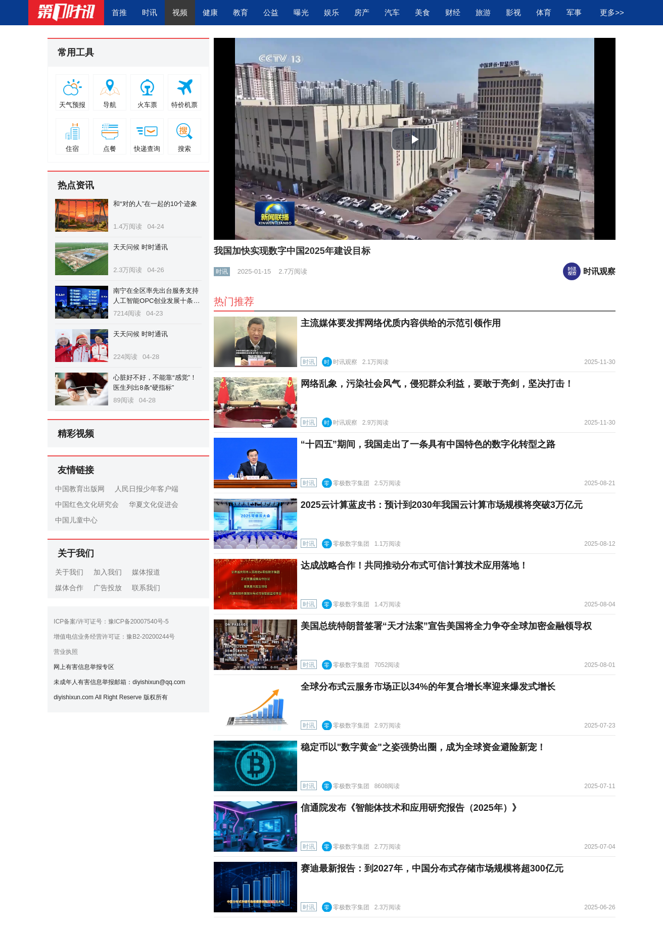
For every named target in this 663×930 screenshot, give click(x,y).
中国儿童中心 (76, 520)
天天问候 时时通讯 (140, 247)
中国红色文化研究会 (87, 504)
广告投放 (107, 588)
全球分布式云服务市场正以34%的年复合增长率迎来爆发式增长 (428, 687)
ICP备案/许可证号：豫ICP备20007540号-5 (111, 621)
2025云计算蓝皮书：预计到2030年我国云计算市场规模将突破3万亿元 (442, 505)
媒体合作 (69, 588)
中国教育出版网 (80, 489)
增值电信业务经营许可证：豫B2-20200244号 (114, 636)
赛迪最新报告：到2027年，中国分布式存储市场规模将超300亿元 (432, 868)
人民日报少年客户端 (146, 489)
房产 (361, 12)
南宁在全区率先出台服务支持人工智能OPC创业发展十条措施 (156, 301)
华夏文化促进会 (153, 504)
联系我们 (146, 588)
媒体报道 (146, 572)
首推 (119, 12)
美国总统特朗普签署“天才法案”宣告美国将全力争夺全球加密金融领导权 (446, 626)
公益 (270, 12)
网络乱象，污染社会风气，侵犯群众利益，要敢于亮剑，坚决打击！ (437, 384)
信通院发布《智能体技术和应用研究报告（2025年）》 (411, 808)
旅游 (483, 12)
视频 (179, 12)
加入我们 (107, 572)
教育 (240, 12)
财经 (452, 12)
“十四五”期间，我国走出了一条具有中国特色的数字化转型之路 (428, 444)
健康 (210, 12)
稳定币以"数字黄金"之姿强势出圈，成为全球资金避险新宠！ (423, 747)
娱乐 (331, 12)
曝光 (301, 12)
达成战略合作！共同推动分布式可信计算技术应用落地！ (414, 565)
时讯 (149, 12)
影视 (513, 12)
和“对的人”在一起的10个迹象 (155, 204)
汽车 (392, 12)
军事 (574, 12)
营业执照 (66, 651)
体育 (543, 12)
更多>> (612, 12)
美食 (422, 12)
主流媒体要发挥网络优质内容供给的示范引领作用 (401, 323)
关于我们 (69, 572)
